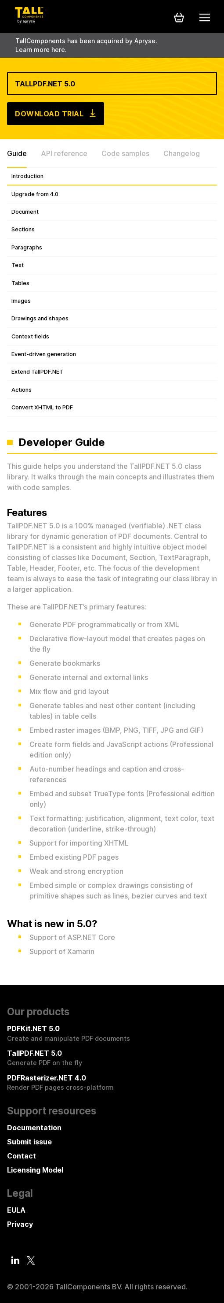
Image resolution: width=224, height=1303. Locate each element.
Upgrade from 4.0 (34, 194)
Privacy (20, 1224)
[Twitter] (31, 1260)
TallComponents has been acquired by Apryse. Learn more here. (86, 45)
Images (21, 300)
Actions (21, 389)
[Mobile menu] (204, 17)
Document (25, 211)
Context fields (30, 336)
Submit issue (29, 1141)
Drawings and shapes (40, 318)
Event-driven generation (43, 354)
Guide (17, 153)
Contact (21, 1155)
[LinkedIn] (15, 1260)
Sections (23, 229)
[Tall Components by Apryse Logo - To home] (29, 20)
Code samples (125, 153)
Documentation (34, 1127)
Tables (20, 283)
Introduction (27, 176)
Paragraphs (26, 247)
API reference (64, 153)
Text (17, 265)
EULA (16, 1210)
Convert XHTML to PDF (42, 407)
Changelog (181, 153)
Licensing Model (35, 1169)
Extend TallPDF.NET (37, 371)
